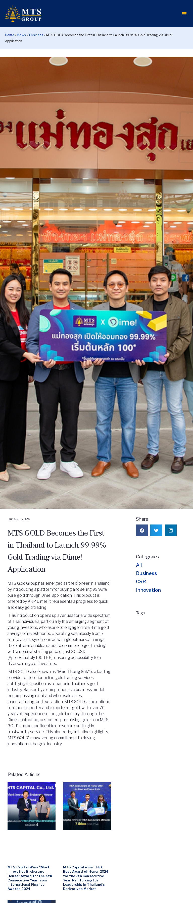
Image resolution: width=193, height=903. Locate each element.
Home (9, 48)
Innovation (148, 603)
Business (36, 48)
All (139, 578)
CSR (141, 594)
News (21, 48)
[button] (184, 20)
